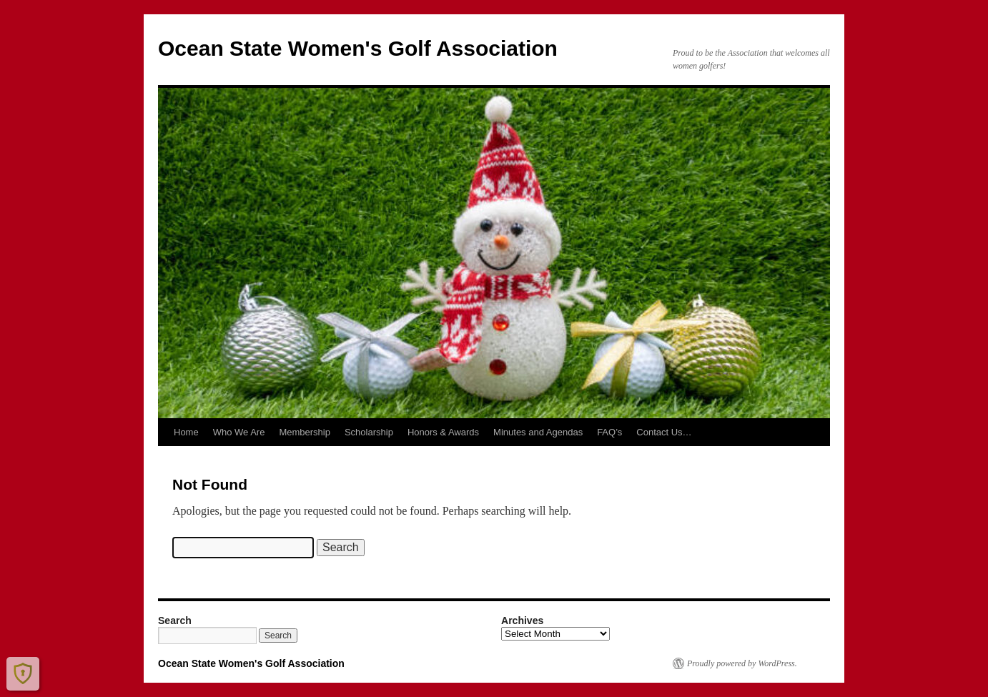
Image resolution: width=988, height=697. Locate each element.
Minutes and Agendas (538, 432)
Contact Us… (663, 432)
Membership (304, 432)
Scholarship (369, 432)
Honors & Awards (443, 432)
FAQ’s (609, 432)
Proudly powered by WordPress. (742, 663)
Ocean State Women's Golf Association (358, 48)
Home (186, 432)
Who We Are (239, 432)
